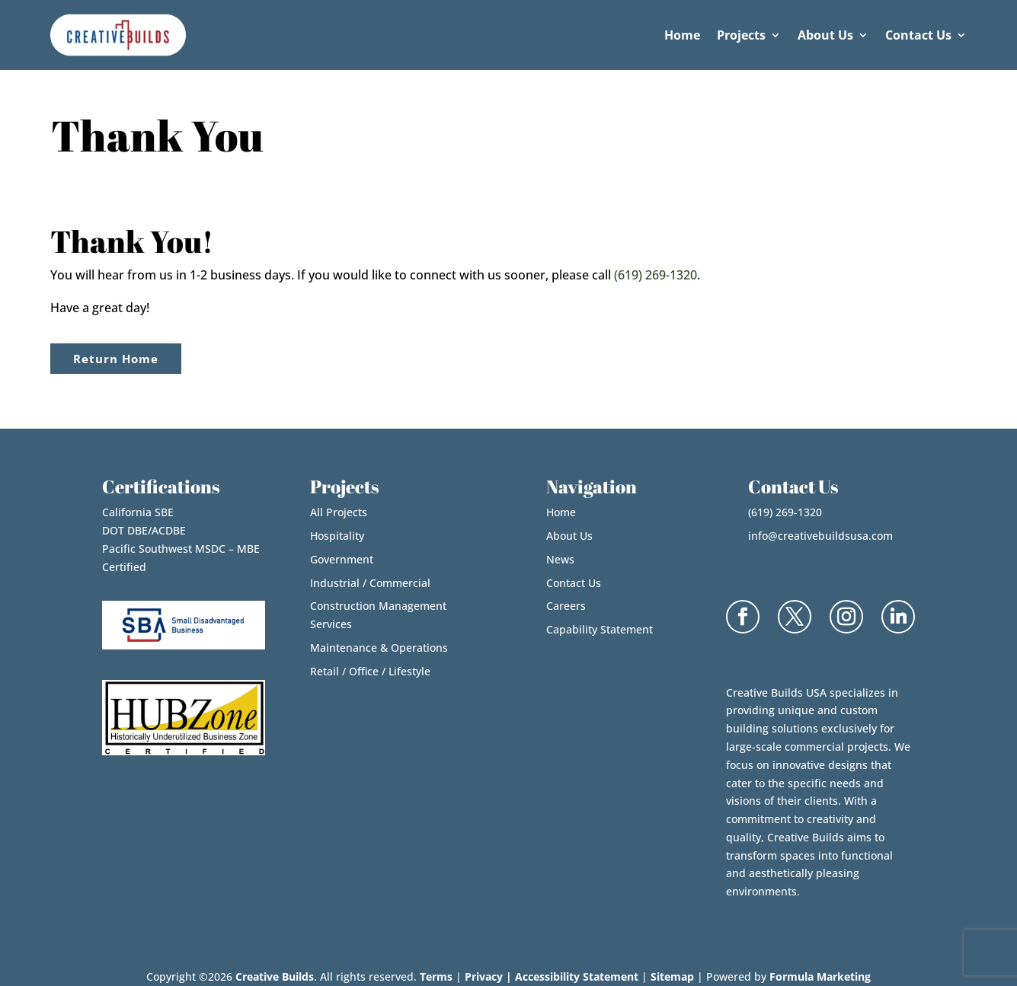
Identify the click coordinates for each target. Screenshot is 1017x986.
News (560, 559)
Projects (741, 35)
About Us (825, 35)
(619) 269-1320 (655, 274)
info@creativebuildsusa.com (820, 535)
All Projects (338, 512)
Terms (436, 976)
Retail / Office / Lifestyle (370, 671)
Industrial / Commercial (370, 583)
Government (341, 559)
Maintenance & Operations (379, 647)
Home (682, 35)
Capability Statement (599, 629)
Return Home (115, 358)
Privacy (484, 976)
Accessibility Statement (576, 976)
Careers (566, 605)
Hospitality (337, 535)
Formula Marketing (820, 976)
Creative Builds (274, 976)
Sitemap (672, 976)
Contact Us (918, 35)
